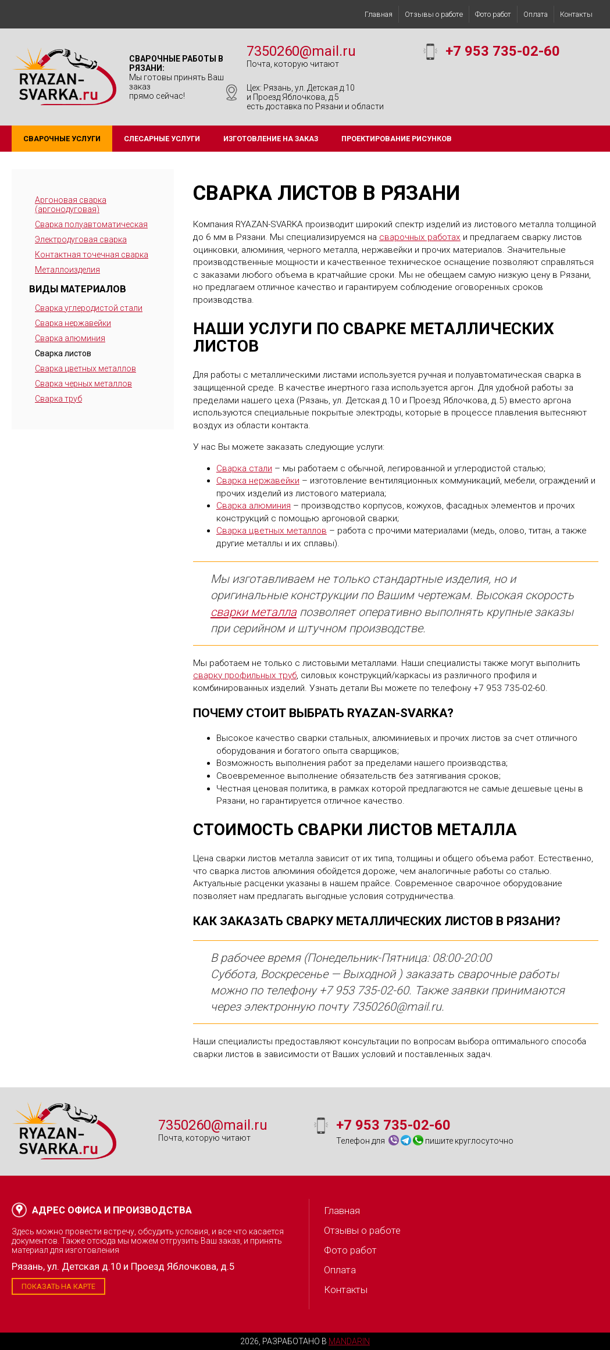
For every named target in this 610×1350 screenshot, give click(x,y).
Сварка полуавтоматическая (91, 224)
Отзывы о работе (434, 14)
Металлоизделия (67, 269)
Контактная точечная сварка (91, 254)
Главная (379, 14)
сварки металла (254, 612)
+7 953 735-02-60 (502, 51)
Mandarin (349, 1341)
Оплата (535, 14)
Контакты (576, 14)
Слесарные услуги (162, 138)
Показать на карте (58, 1286)
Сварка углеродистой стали (88, 308)
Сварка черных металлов (83, 383)
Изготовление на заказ (270, 138)
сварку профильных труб (245, 675)
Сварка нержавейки (73, 323)
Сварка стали (244, 468)
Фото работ (493, 14)
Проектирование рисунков (396, 138)
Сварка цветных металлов (85, 368)
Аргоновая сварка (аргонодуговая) (70, 204)
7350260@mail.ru (301, 51)
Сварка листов (63, 353)
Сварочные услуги (62, 138)
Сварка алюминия (70, 338)
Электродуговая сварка (81, 239)
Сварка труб (58, 398)
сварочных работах (420, 237)
